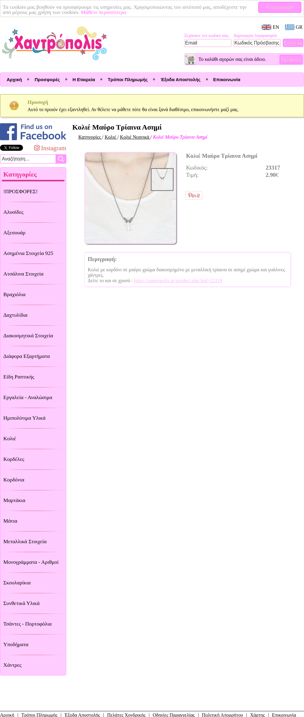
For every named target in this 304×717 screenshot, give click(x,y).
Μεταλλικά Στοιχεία (25, 541)
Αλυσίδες (13, 212)
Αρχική (14, 79)
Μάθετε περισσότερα (103, 12)
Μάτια (10, 521)
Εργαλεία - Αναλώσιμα (27, 397)
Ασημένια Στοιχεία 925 (28, 253)
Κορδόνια (13, 480)
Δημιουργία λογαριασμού (255, 35)
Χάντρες (12, 665)
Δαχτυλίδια (15, 315)
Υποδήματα (15, 644)
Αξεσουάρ (14, 233)
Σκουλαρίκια (17, 583)
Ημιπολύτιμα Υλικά (24, 418)
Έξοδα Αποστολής (180, 79)
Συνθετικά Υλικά (21, 603)
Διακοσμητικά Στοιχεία (28, 335)
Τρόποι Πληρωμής (128, 79)
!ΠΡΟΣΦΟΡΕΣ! (20, 191)
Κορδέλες (13, 459)
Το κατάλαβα (280, 7)
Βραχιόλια (14, 294)
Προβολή (291, 59)
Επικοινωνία (226, 79)
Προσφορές (47, 79)
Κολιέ (9, 438)
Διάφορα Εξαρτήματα (26, 356)
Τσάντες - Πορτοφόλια (27, 624)
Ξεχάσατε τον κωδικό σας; (206, 35)
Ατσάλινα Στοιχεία (23, 274)
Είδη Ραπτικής (18, 377)
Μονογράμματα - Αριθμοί (31, 562)
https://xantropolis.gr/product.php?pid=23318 (178, 280)
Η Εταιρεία (84, 79)
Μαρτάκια (14, 500)
